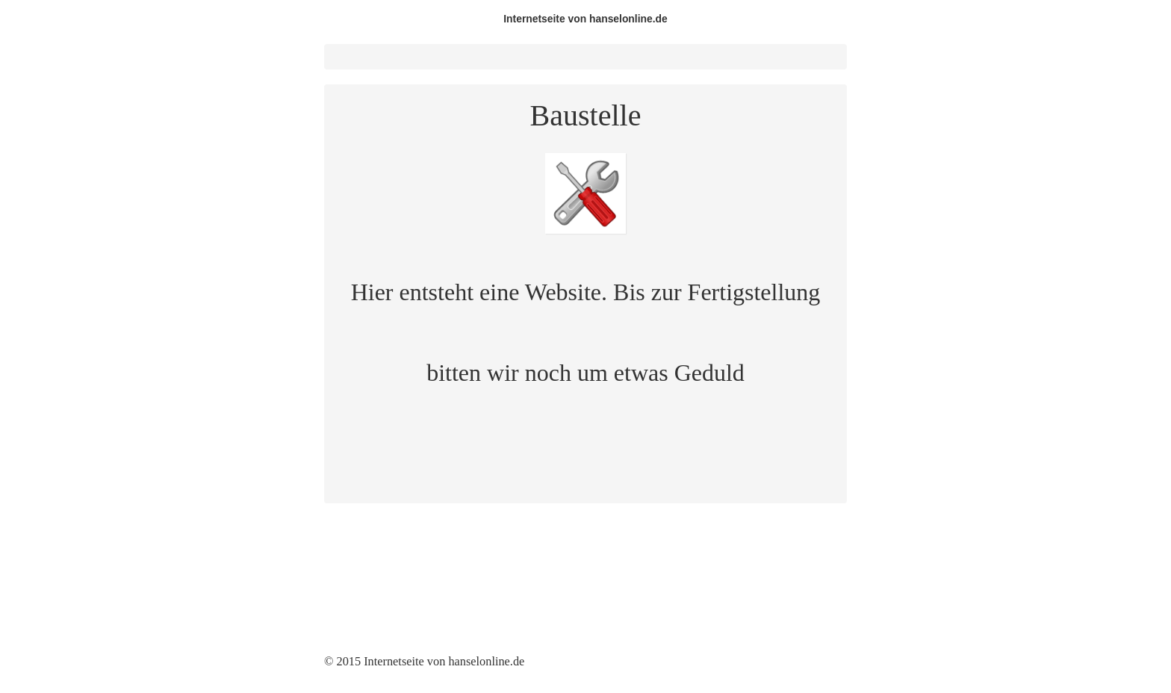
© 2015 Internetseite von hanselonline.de (424, 661)
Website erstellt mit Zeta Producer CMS (636, 661)
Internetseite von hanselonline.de (585, 19)
